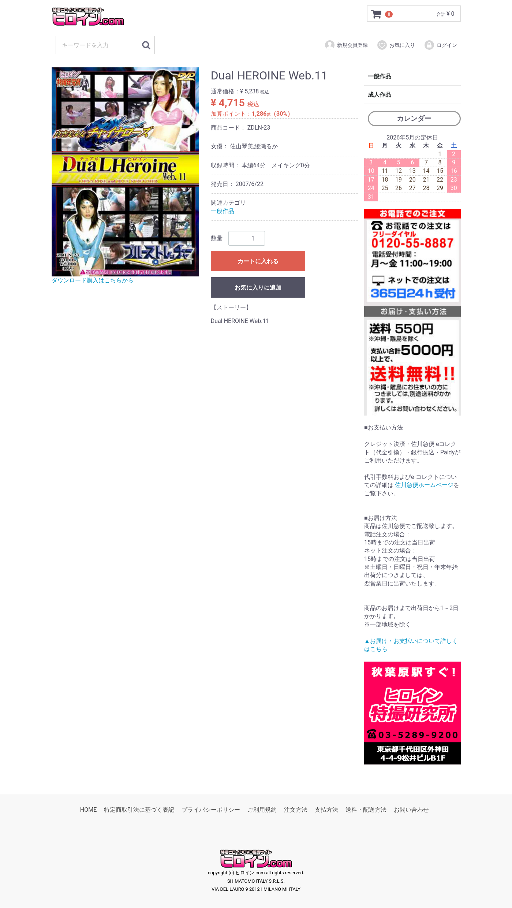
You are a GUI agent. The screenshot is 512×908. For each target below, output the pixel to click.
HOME (88, 810)
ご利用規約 (262, 810)
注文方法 (295, 810)
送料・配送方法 (365, 810)
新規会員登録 (346, 45)
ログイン (440, 45)
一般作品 (222, 211)
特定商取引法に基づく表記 (139, 810)
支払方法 (326, 810)
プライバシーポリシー (211, 810)
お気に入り (396, 45)
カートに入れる (258, 261)
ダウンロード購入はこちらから (93, 280)
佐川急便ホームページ (424, 484)
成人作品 (379, 94)
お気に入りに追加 (258, 287)
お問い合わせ (411, 810)
